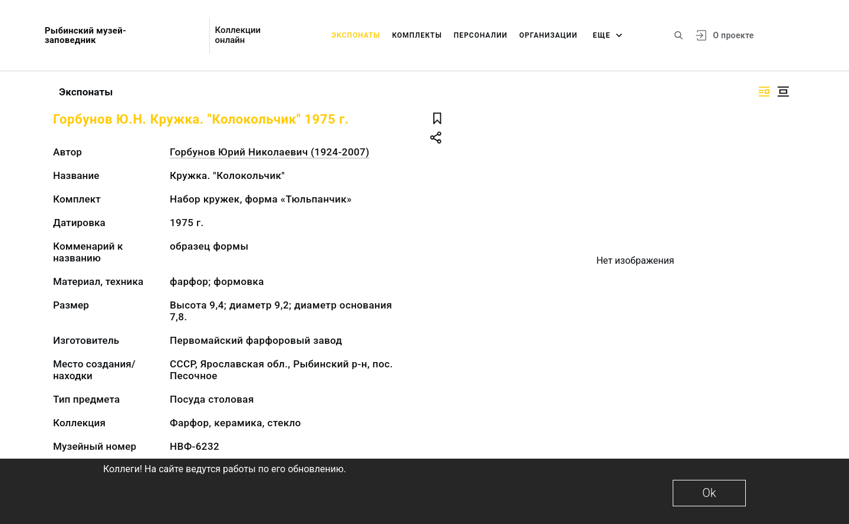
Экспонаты (355, 35)
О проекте (733, 35)
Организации (548, 35)
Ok (709, 493)
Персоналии (481, 35)
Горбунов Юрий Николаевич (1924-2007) (270, 152)
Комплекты (417, 35)
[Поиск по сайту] (678, 35)
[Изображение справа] (764, 91)
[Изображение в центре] (783, 91)
